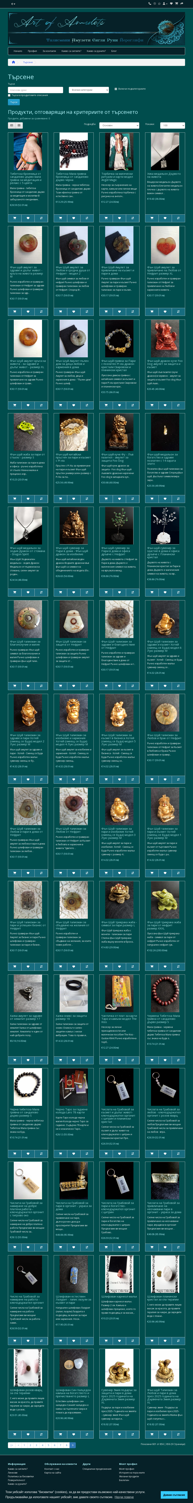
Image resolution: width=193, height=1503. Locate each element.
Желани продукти (129, 1476)
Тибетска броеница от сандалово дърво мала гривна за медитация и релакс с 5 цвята (25, 178)
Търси (11, 83)
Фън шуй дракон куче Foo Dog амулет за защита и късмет (165, 364)
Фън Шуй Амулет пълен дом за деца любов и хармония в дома (72, 364)
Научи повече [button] (124, 1497)
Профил (32, 51)
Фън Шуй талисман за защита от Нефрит (71, 643)
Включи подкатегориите (130, 88)
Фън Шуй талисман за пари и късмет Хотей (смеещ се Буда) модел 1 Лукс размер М (164, 833)
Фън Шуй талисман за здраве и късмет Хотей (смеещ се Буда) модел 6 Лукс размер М (164, 646)
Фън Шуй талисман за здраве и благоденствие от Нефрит (118, 644)
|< (11, 1445)
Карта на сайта (52, 1472)
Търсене (28, 62)
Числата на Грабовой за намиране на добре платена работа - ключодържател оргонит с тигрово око (27, 1209)
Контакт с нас (51, 1468)
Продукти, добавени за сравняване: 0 (29, 118)
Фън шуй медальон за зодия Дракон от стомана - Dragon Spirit (27, 551)
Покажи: (150, 124)
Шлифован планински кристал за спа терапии (163, 1297)
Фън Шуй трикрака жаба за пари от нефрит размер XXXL (164, 925)
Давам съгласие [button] (174, 1494)
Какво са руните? (96, 51)
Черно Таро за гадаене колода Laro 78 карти (72, 1110)
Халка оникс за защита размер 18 (71, 1017)
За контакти (49, 51)
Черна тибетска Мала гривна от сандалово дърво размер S (24, 1112)
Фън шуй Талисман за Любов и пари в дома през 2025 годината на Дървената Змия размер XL (164, 1396)
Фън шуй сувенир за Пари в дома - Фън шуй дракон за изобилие (72, 551)
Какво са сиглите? (71, 51)
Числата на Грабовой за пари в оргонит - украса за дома (74, 1206)
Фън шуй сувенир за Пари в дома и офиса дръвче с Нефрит (115, 551)
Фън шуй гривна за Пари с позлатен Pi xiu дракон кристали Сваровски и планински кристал (118, 365)
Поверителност (16, 1480)
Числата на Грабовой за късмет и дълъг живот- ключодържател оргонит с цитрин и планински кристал (118, 1115)
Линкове (13, 1472)
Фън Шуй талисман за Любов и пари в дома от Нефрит (26, 832)
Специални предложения (97, 1468)
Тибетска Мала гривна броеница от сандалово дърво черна (72, 177)
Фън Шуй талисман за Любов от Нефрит (71, 830)
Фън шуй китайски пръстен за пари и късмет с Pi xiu (73, 457)
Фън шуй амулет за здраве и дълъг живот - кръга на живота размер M (26, 271)
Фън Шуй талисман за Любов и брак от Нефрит (164, 736)
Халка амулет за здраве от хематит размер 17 (26, 1017)
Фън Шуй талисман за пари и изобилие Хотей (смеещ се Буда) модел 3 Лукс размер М (118, 833)
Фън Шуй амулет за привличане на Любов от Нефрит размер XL (164, 270)
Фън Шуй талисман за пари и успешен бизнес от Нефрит (28, 925)
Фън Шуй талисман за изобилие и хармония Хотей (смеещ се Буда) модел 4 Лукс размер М (72, 739)
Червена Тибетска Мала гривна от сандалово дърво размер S (163, 1019)
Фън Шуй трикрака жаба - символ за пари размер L (119, 923)
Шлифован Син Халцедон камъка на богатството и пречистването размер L (73, 1393)
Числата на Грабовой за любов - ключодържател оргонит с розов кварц (164, 1112)
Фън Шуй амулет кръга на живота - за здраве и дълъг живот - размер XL (28, 364)
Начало (18, 51)
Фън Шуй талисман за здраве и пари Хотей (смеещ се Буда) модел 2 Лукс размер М (27, 739)
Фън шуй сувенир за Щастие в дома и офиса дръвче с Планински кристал (163, 552)
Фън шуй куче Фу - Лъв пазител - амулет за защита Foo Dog (117, 457)
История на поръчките (132, 1472)
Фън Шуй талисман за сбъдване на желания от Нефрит (72, 925)
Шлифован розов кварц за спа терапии (26, 1391)
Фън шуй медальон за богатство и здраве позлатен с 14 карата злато (162, 459)
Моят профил (126, 1468)
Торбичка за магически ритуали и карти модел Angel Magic (117, 177)
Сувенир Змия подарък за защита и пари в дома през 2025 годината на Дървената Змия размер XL (118, 1396)
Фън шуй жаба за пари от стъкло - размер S (27, 455)
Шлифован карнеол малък (119, 1296)
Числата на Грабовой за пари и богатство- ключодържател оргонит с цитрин (118, 1207)
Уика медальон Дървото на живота (164, 175)
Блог (114, 51)
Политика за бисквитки (21, 1476)
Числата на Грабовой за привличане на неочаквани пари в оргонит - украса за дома (164, 1207)
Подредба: (89, 124)
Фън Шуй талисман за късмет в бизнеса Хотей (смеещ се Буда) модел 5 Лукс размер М (118, 739)
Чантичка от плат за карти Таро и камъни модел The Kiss (119, 1019)
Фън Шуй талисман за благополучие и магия (25, 643)
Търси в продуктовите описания (28, 95)
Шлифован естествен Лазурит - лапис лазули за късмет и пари (73, 1299)
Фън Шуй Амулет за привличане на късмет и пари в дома (117, 270)
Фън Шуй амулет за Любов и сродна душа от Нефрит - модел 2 (73, 270)
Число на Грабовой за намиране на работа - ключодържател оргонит (27, 1299)
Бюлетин (124, 1480)
